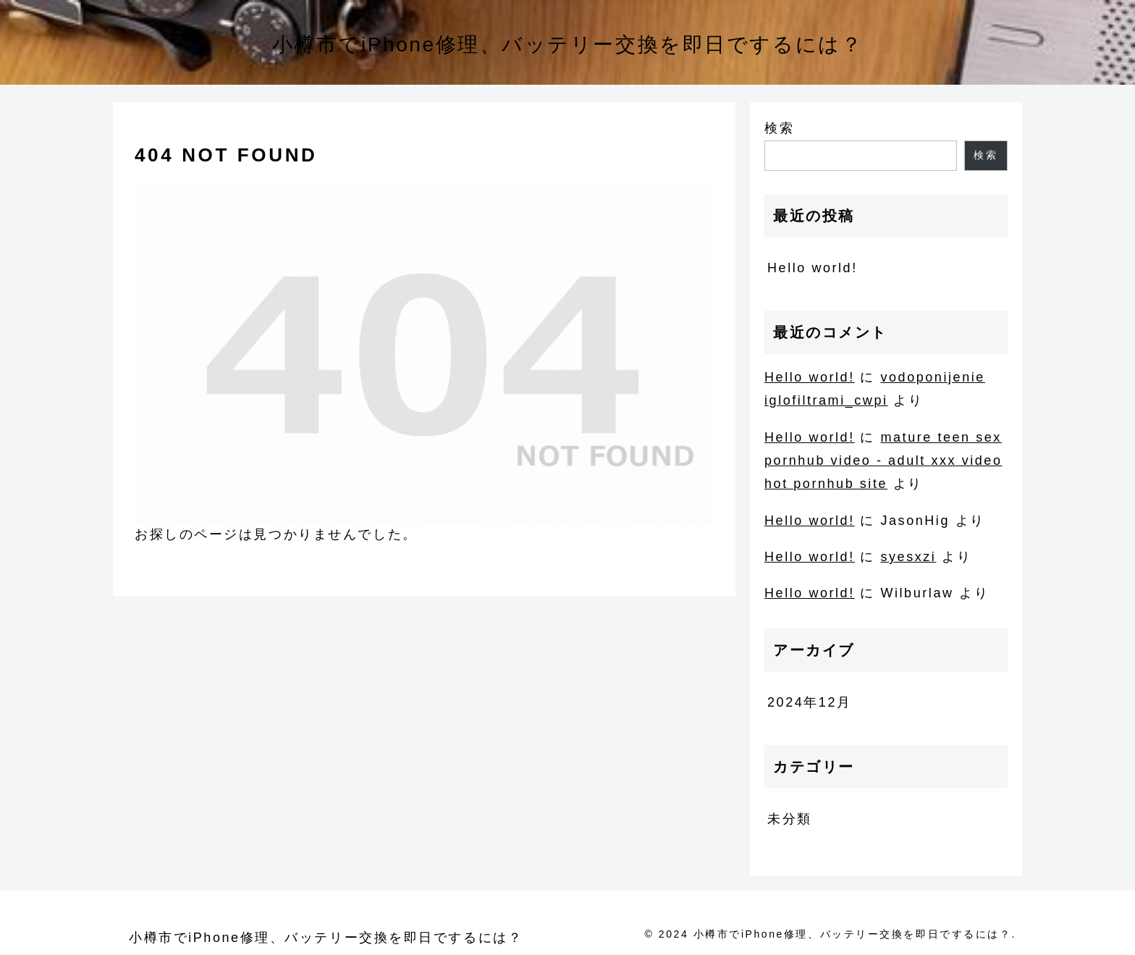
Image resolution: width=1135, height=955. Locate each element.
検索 (779, 128)
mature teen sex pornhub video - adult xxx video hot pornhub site (883, 461)
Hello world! (812, 268)
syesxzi (908, 557)
